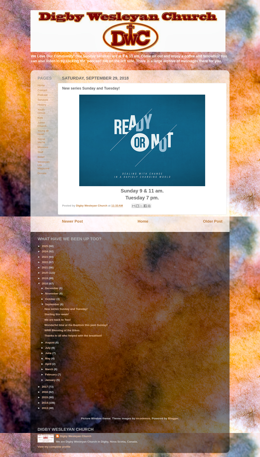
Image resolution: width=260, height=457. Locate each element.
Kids (40, 117)
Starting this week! (56, 314)
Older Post (212, 221)
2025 (45, 246)
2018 (45, 283)
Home (143, 221)
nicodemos (143, 418)
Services (43, 99)
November (52, 293)
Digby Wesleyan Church (75, 436)
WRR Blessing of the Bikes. (62, 330)
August (50, 342)
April (48, 363)
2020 (45, 272)
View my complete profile (54, 446)
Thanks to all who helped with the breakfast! (73, 335)
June (48, 353)
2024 (45, 251)
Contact (42, 90)
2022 (45, 262)
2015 (45, 397)
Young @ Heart (43, 132)
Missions (43, 147)
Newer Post (72, 221)
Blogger (173, 418)
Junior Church (42, 124)
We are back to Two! (57, 319)
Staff (40, 152)
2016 (45, 392)
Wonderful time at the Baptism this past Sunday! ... (78, 325)
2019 (45, 278)
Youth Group (41, 111)
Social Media (41, 141)
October (50, 299)
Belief (41, 157)
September (52, 304)
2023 (45, 256)
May (48, 358)
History (42, 104)
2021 (45, 267)
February (51, 374)
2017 (45, 386)
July (48, 347)
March (49, 369)
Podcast (43, 94)
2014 (45, 402)
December (52, 288)
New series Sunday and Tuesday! (66, 308)
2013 (45, 408)
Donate (42, 173)
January (50, 380)
